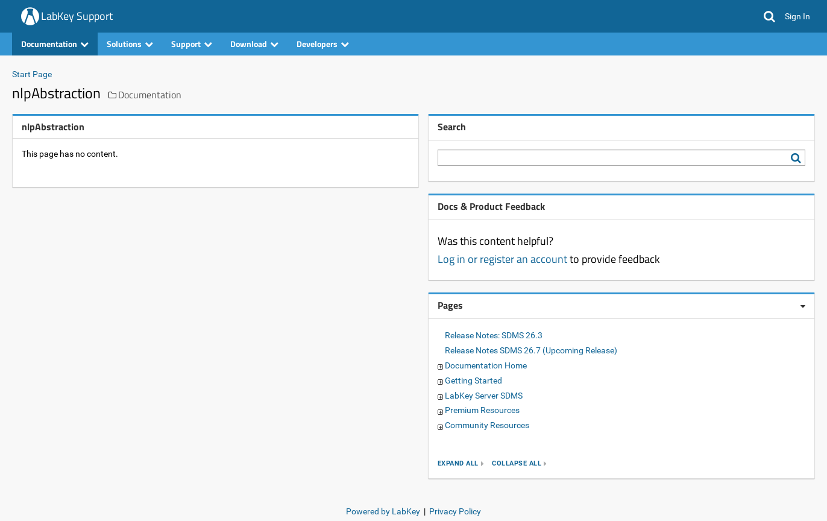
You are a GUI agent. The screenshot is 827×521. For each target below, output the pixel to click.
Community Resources (487, 425)
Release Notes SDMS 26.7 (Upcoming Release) (531, 350)
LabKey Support (77, 16)
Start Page (32, 74)
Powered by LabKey (383, 511)
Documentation (55, 43)
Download (254, 43)
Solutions (130, 43)
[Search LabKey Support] (798, 158)
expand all (458, 463)
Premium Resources (482, 410)
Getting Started (473, 380)
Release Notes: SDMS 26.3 (493, 335)
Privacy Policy (455, 511)
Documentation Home (486, 365)
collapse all (516, 463)
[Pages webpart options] (802, 306)
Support (191, 43)
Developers (323, 43)
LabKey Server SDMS (484, 395)
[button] (769, 16)
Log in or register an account (502, 259)
